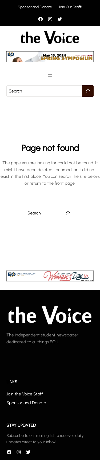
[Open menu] (50, 76)
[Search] (88, 91)
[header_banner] (50, 60)
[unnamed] (50, 279)
